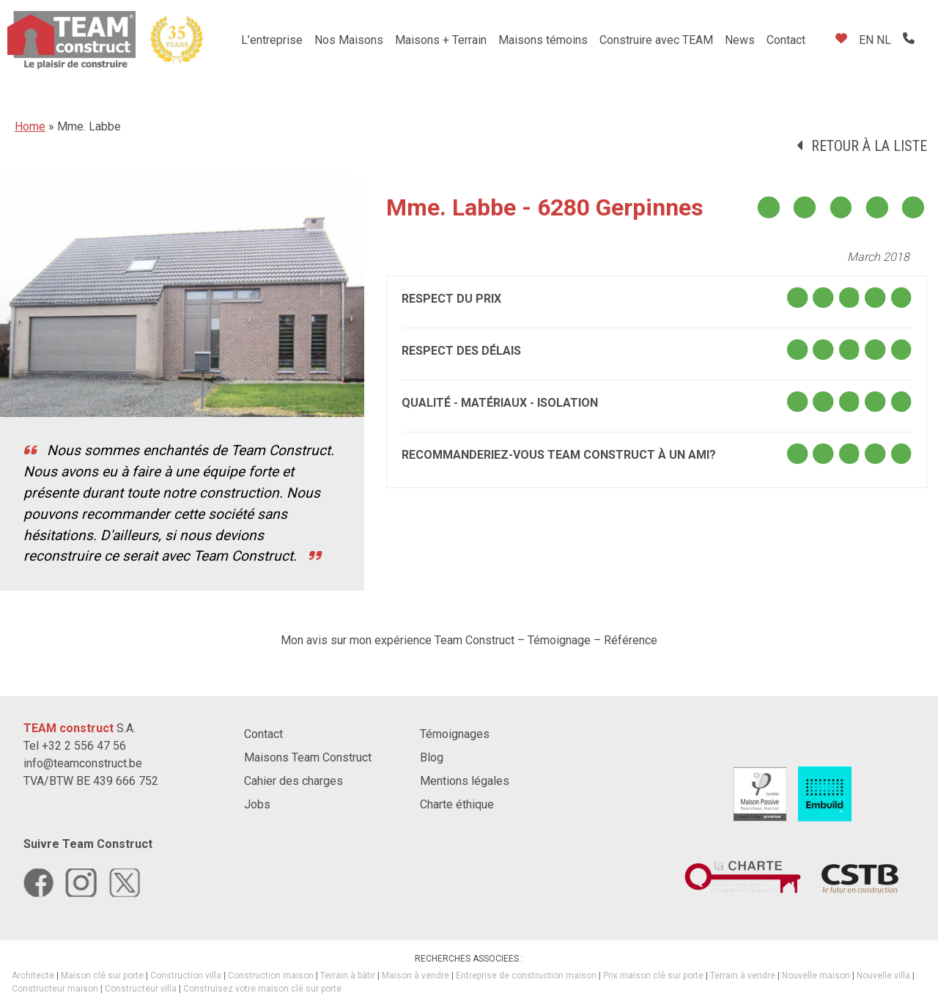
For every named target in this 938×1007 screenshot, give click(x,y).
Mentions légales (464, 781)
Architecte (33, 975)
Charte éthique (457, 804)
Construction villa (185, 975)
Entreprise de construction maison (526, 975)
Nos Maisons (348, 40)
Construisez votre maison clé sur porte (262, 989)
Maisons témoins (543, 40)
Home (30, 126)
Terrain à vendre (742, 975)
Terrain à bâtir (347, 975)
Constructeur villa (141, 989)
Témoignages (455, 734)
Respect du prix (451, 299)
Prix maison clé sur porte (653, 975)
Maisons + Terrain (441, 40)
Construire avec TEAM (656, 40)
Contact (786, 40)
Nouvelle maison (816, 975)
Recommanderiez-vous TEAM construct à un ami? (559, 455)
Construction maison (271, 975)
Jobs (257, 804)
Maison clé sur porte (102, 975)
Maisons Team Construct (308, 757)
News (740, 40)
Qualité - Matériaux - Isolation (500, 403)
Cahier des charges (293, 781)
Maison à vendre (415, 975)
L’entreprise (272, 40)
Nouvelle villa (883, 975)
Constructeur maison (55, 989)
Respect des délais (461, 351)
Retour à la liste (869, 146)
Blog (431, 757)
